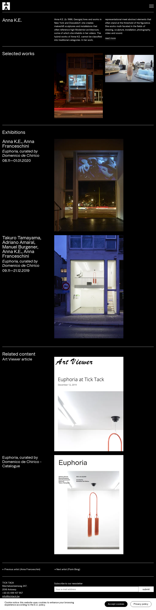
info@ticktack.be (11, 596)
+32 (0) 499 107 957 (12, 592)
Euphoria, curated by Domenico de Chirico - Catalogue (21, 461)
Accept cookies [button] (116, 604)
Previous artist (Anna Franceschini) (22, 569)
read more (110, 38)
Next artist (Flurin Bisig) (68, 569)
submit (146, 589)
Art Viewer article (17, 359)
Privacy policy (141, 604)
